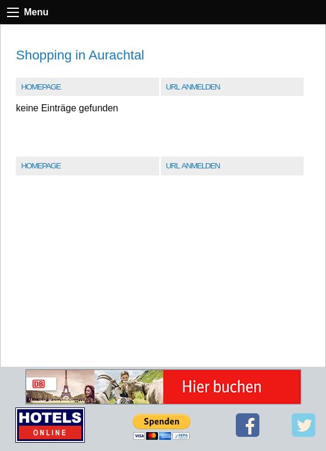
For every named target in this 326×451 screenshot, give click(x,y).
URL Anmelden (192, 86)
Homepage (41, 86)
